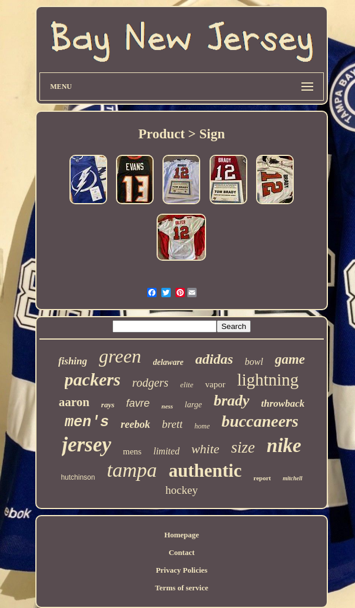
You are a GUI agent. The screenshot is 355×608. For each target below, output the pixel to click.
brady (232, 400)
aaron (74, 402)
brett (172, 424)
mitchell (292, 478)
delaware (168, 362)
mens (132, 451)
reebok (135, 424)
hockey (181, 490)
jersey (86, 444)
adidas (214, 359)
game (290, 359)
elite (186, 384)
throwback (283, 403)
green (120, 356)
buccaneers (259, 421)
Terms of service (181, 587)
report (262, 477)
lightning (268, 379)
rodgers (150, 382)
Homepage (181, 534)
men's (87, 422)
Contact (181, 552)
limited (166, 451)
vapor (215, 384)
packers (93, 379)
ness (167, 406)
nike (284, 445)
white (205, 448)
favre (138, 403)
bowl (254, 362)
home (202, 426)
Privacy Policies (182, 570)
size (243, 447)
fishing (72, 361)
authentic (204, 470)
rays (107, 404)
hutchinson (78, 477)
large (193, 404)
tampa (132, 470)
